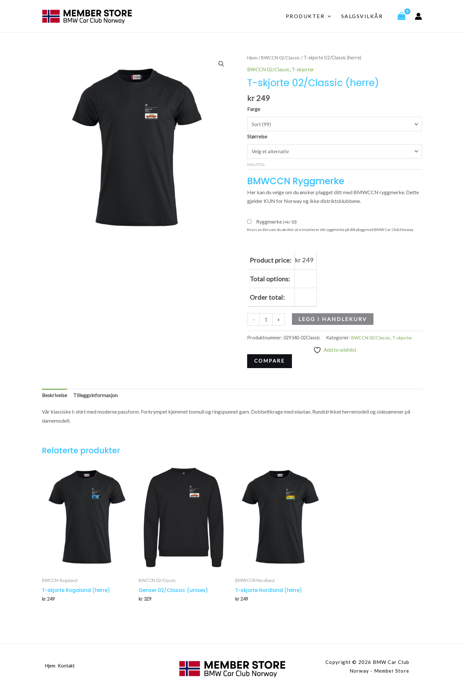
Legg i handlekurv (333, 320)
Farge (253, 109)
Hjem (252, 57)
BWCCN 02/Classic (281, 57)
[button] (221, 64)
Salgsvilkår (362, 16)
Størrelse (257, 137)
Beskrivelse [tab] (55, 397)
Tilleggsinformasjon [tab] (96, 397)
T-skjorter (305, 69)
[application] (327, 16)
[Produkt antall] (266, 321)
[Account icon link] (418, 16)
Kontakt (68, 669)
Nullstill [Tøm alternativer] (256, 165)
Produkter (308, 16)
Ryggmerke (276, 223)
